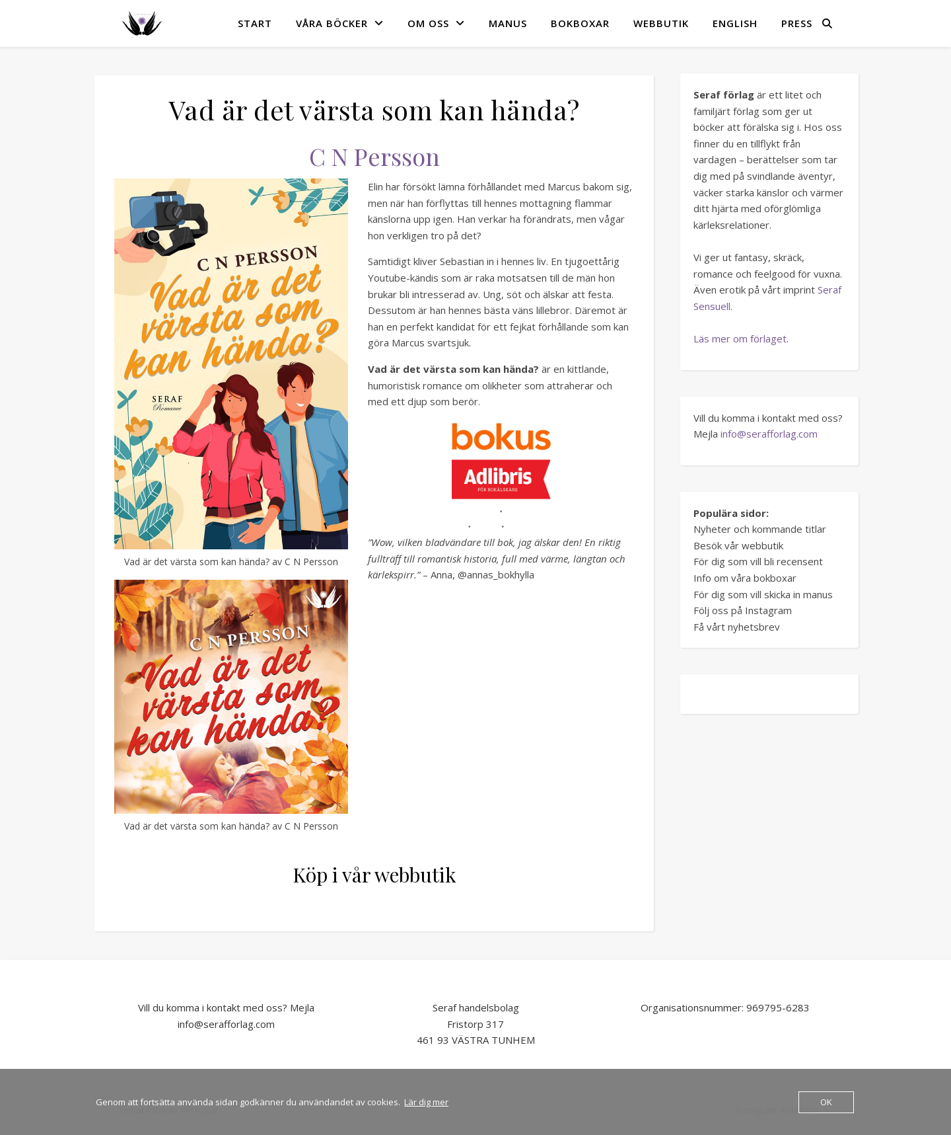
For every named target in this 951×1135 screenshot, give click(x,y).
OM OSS (428, 23)
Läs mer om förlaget (740, 338)
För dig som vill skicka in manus (763, 594)
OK (826, 1102)
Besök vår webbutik (738, 545)
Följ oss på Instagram (742, 610)
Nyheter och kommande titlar (759, 528)
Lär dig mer (426, 1102)
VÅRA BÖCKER (332, 23)
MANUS (508, 23)
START (255, 23)
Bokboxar (580, 23)
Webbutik (661, 23)
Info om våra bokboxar (744, 577)
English (735, 23)
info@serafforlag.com (769, 433)
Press (796, 23)
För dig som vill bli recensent (758, 561)
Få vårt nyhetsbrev (736, 626)
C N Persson (374, 156)
